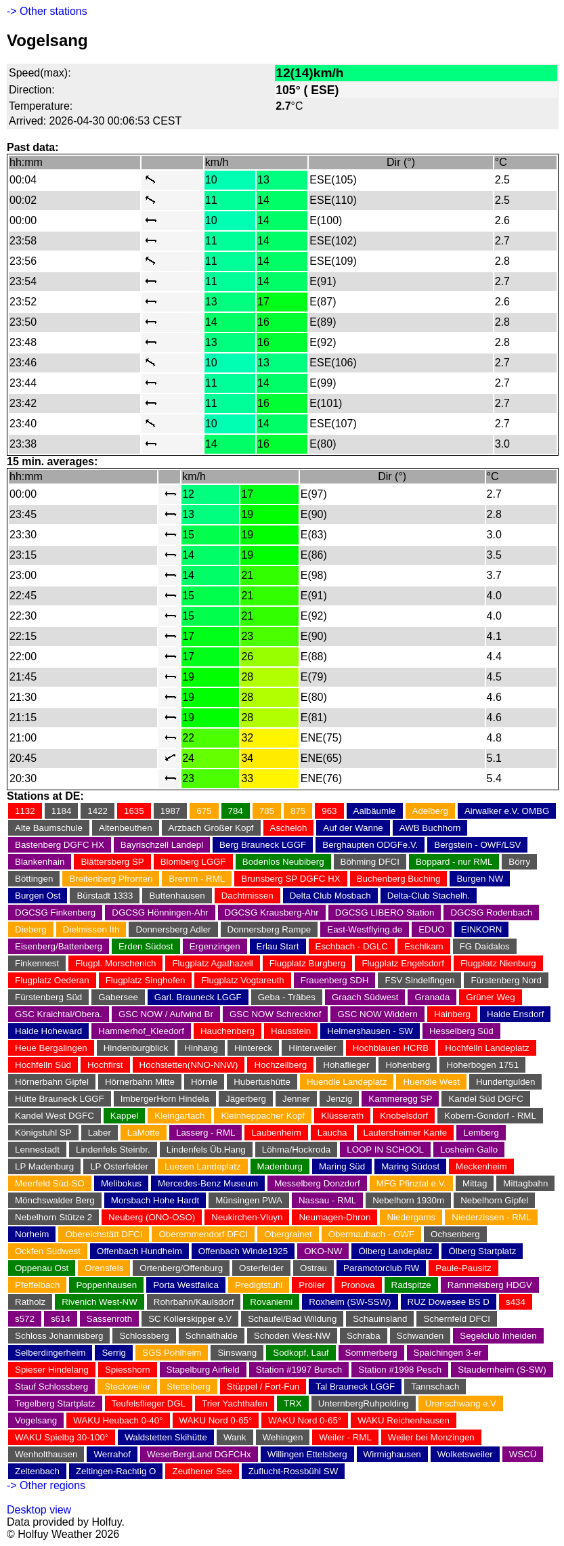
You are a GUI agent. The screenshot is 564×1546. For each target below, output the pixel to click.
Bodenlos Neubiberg (283, 862)
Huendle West (431, 1082)
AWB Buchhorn (430, 828)
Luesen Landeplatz (203, 1166)
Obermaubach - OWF (371, 1234)
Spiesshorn (127, 1370)
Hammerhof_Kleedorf (141, 1031)
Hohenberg (407, 1065)
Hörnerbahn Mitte (140, 1082)
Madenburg (280, 1166)
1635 (134, 811)
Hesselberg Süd (461, 1031)
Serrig (114, 1353)
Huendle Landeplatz (347, 1082)
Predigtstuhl (258, 1285)
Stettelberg (188, 1386)
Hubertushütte (262, 1082)
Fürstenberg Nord (506, 980)
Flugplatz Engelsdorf (403, 963)
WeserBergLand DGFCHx (199, 1454)
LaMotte (143, 1133)
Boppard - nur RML (454, 862)
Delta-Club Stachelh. (428, 895)
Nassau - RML (327, 1200)
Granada (432, 997)
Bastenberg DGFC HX (59, 845)
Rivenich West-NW (99, 1302)
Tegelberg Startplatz (55, 1403)
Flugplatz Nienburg (498, 963)
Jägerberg (245, 1099)
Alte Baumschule (49, 828)
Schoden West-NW (292, 1336)
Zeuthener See (202, 1471)
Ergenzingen (215, 946)
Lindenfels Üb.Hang (206, 1149)
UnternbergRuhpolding (363, 1403)
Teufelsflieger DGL (149, 1403)
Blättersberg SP (112, 862)
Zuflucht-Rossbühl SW (293, 1471)
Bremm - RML (197, 879)
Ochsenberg (455, 1234)
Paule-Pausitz (463, 1268)
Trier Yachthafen (234, 1403)
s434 (515, 1302)
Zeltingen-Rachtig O (116, 1471)
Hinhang (201, 1048)
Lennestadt (37, 1149)
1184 (61, 811)
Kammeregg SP (400, 1099)
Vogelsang (36, 1420)
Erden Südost (145, 946)
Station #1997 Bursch (299, 1370)
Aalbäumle (374, 811)
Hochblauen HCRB (391, 1048)
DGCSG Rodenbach (491, 912)
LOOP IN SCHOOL (385, 1149)
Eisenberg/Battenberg (58, 946)
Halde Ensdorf (515, 1014)
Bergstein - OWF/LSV (477, 845)
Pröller (312, 1285)
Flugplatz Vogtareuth (242, 980)
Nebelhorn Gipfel (494, 1200)
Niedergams (411, 1217)
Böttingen (34, 879)
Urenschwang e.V (460, 1403)
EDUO (431, 929)
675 (203, 811)
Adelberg (430, 811)
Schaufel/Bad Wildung (292, 1319)
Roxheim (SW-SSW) (350, 1302)
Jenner (296, 1099)
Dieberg (31, 929)
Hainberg (452, 1014)
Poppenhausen (106, 1285)
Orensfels (104, 1268)
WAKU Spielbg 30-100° (61, 1437)
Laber (99, 1133)
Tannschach (435, 1386)
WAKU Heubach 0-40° (117, 1420)
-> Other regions (46, 1485)
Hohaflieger (346, 1065)
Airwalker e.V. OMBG (506, 811)
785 (266, 811)
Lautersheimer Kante (406, 1133)
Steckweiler (127, 1386)
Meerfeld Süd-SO (50, 1183)
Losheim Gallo (469, 1149)
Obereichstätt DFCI (103, 1234)
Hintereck (253, 1048)
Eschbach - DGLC (352, 946)
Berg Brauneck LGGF (262, 845)
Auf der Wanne (353, 828)
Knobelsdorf (404, 1116)
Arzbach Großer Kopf (211, 828)
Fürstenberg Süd (48, 997)
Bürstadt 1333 (105, 895)
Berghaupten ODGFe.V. (370, 845)
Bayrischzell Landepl (162, 845)
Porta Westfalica (186, 1285)
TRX (293, 1403)
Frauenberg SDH (335, 980)
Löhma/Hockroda (296, 1149)
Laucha (332, 1133)
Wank (234, 1437)
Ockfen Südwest (48, 1251)
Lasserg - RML (205, 1133)
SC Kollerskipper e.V (190, 1319)
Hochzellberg (280, 1065)
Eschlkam (423, 946)
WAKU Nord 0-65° (216, 1420)
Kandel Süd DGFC (485, 1099)
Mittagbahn (525, 1183)
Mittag (474, 1183)
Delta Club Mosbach (330, 895)
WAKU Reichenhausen (403, 1420)
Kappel (124, 1116)
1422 (97, 811)
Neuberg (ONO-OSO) (151, 1217)
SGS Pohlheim (171, 1353)
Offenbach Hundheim (139, 1251)
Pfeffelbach (37, 1285)
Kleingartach (179, 1116)
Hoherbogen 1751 (482, 1065)
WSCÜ (523, 1454)
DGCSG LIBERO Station (385, 912)
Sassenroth (109, 1319)
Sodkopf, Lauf (300, 1353)
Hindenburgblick (136, 1048)
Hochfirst (105, 1065)
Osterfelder (261, 1268)
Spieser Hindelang (52, 1370)
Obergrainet (287, 1234)
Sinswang (237, 1353)
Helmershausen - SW (370, 1031)
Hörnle (204, 1082)
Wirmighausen (392, 1454)
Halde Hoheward (48, 1031)
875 (297, 811)
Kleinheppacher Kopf (263, 1116)
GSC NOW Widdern (377, 1014)
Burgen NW (479, 879)
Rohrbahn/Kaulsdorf (194, 1302)
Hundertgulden (505, 1082)
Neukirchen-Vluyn (246, 1217)
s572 (25, 1319)
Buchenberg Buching (399, 879)
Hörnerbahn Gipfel (52, 1082)
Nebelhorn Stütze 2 (53, 1217)
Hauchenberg (227, 1031)
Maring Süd (342, 1166)
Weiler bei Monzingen (431, 1437)
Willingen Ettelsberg (307, 1454)
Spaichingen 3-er (448, 1353)
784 (235, 811)
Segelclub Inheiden (498, 1336)
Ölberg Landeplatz (395, 1251)
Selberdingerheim (50, 1353)
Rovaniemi (271, 1302)
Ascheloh (288, 828)
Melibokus (121, 1183)
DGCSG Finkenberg (55, 912)
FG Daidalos (485, 946)
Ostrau (313, 1268)
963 (329, 811)
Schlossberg (144, 1336)
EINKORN (481, 929)
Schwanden (420, 1336)
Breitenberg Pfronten (110, 879)
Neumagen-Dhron (334, 1217)
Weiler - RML (345, 1437)
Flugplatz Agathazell (212, 963)
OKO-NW (323, 1251)
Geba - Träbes (287, 997)
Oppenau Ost (41, 1268)
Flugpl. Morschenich (115, 963)
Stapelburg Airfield (203, 1370)
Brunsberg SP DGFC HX (290, 879)
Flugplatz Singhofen (146, 980)
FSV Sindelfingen (419, 980)
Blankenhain (39, 862)
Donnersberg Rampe (269, 929)
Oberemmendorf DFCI (203, 1234)
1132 (25, 811)
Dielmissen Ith (91, 929)
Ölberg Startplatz (482, 1251)
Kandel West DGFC (54, 1116)
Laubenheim (276, 1133)
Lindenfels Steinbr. (113, 1149)
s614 (60, 1319)
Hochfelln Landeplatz (487, 1048)
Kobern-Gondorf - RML (490, 1116)
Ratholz (30, 1302)
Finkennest (37, 963)
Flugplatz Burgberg (307, 963)
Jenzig (339, 1099)
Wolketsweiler (465, 1454)
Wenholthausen (46, 1454)
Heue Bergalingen (51, 1048)
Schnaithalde (212, 1336)
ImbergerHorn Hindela (165, 1099)
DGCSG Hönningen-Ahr (160, 912)
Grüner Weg (490, 997)
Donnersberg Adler (173, 929)
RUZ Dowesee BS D (449, 1302)
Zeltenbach (37, 1471)
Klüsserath (342, 1116)
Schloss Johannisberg (59, 1336)
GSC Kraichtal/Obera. (58, 1014)
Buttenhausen (176, 895)
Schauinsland (380, 1319)
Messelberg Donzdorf (317, 1183)
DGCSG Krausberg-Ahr (272, 912)
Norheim (32, 1234)
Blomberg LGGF (193, 862)
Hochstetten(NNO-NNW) (188, 1065)
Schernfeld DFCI (456, 1319)
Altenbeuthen (125, 828)
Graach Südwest (365, 997)
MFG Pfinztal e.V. (411, 1183)
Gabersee (118, 997)
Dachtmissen (247, 895)
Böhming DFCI (370, 862)
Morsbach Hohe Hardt (155, 1200)
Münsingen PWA (248, 1200)
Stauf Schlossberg (51, 1386)
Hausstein (291, 1031)
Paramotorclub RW (381, 1268)
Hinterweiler (312, 1048)
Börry (519, 862)
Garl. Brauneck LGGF (198, 997)
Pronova (358, 1285)
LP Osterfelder (119, 1166)
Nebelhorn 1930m (408, 1200)
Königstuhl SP (43, 1133)
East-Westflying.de (364, 929)
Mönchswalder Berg (55, 1200)
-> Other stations (47, 11)
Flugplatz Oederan (52, 980)
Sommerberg (371, 1353)
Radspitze (411, 1285)
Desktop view (39, 1510)
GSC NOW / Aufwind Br (165, 1014)
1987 (170, 811)
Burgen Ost (37, 895)
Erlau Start (278, 946)
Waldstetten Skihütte (166, 1437)
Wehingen (283, 1437)
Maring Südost (410, 1166)
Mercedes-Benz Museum (208, 1183)
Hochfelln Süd (43, 1065)
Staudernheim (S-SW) (502, 1370)
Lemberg (481, 1133)
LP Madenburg (44, 1166)
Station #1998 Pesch (399, 1370)
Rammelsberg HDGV (490, 1285)
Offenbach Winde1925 (243, 1251)
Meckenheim (481, 1166)
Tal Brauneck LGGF (355, 1386)
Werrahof (112, 1454)
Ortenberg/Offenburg (181, 1268)
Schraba (364, 1336)
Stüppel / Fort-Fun (263, 1386)
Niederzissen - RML (491, 1217)
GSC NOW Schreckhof (276, 1014)
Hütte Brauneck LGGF (59, 1099)
